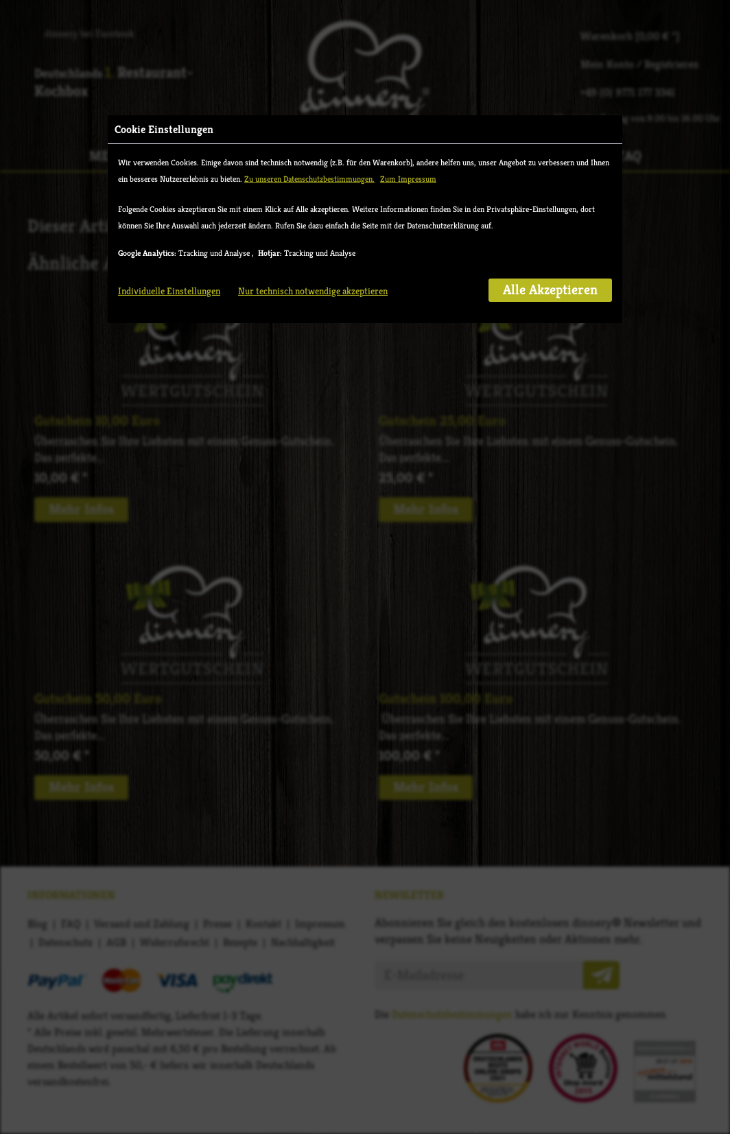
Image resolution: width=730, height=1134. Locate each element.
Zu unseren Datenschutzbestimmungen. (309, 207)
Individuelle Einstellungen (169, 319)
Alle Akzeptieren (550, 318)
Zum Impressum (408, 207)
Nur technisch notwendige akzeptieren (313, 319)
